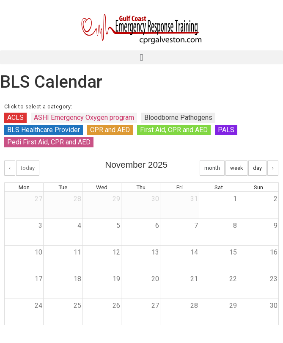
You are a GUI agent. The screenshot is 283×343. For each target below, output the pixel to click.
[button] (141, 57)
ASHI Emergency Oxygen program (84, 117)
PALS (226, 130)
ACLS (15, 117)
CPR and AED (110, 130)
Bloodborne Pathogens (178, 117)
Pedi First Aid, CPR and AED (49, 142)
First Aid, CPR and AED (174, 130)
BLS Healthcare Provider (43, 130)
